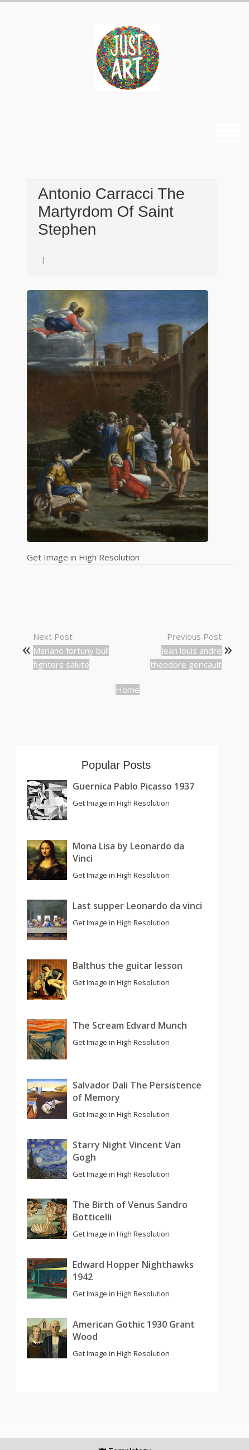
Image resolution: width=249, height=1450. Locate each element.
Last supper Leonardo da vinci (137, 906)
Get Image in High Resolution (83, 557)
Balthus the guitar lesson (128, 965)
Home (128, 689)
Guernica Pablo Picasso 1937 (133, 786)
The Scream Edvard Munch (130, 1025)
